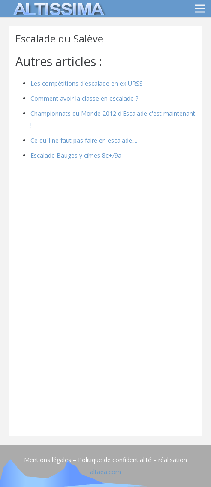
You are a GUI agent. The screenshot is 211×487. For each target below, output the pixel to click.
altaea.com (105, 472)
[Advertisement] (105, 370)
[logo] (57, 8)
